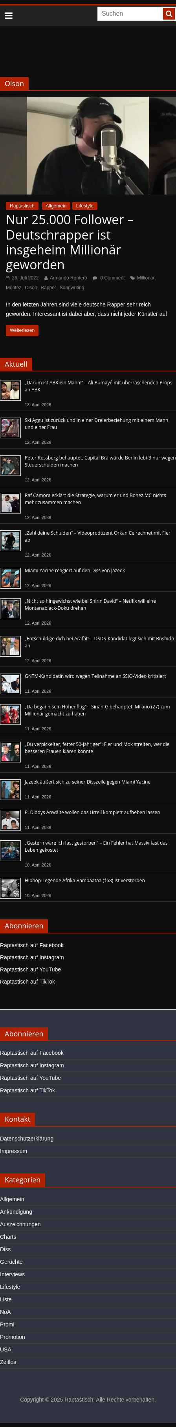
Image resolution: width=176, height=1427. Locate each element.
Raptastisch (22, 206)
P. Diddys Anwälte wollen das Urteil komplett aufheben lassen (92, 812)
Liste (6, 1299)
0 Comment (109, 278)
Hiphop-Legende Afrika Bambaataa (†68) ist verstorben (85, 880)
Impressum (13, 1151)
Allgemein (56, 206)
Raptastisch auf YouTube (30, 969)
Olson (31, 287)
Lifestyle (85, 206)
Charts (8, 1237)
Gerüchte (11, 1262)
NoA (5, 1312)
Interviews (12, 1274)
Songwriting (72, 287)
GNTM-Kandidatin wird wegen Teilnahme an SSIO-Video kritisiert (95, 676)
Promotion (12, 1337)
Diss (5, 1249)
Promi (7, 1324)
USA (5, 1349)
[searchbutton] (169, 14)
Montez (13, 287)
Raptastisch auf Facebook (32, 945)
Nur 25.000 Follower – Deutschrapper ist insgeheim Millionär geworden (70, 242)
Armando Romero (68, 278)
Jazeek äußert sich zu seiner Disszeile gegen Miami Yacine (87, 781)
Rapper (48, 287)
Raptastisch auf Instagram (32, 957)
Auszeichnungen (20, 1224)
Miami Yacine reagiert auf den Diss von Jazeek (75, 570)
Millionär (146, 278)
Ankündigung (16, 1212)
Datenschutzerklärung (26, 1138)
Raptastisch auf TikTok (27, 981)
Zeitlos (8, 1362)
